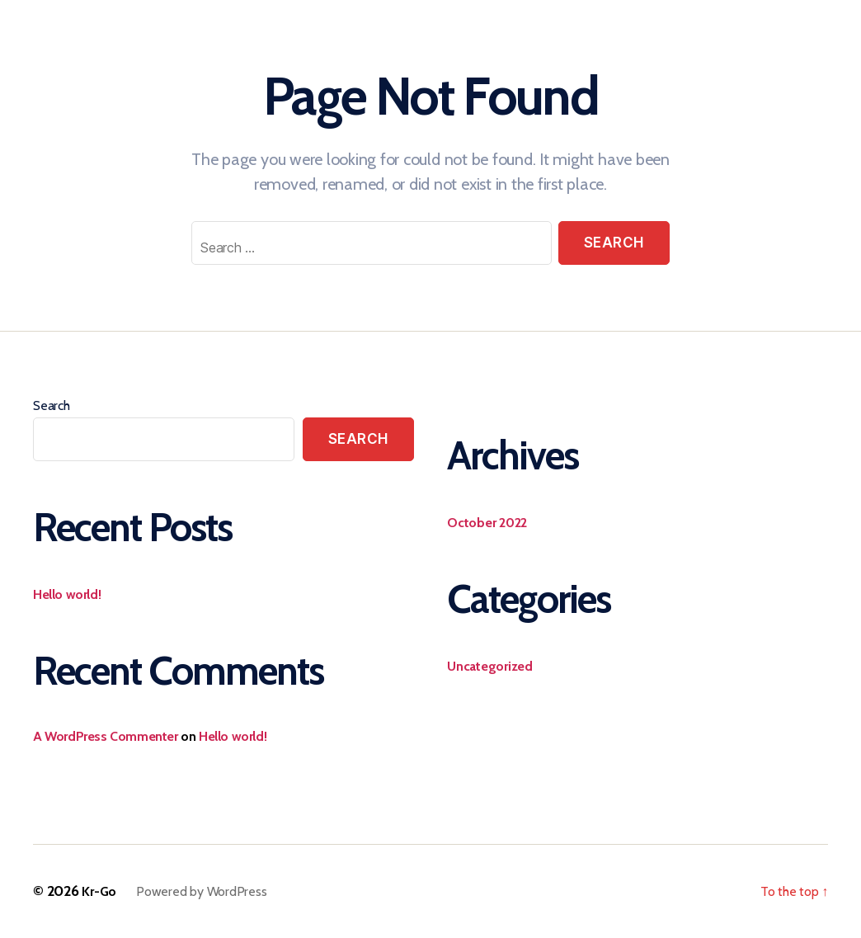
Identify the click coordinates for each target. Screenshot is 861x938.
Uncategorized (490, 666)
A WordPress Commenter (105, 736)
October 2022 (487, 522)
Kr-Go (99, 891)
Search (51, 405)
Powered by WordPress (201, 891)
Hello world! (67, 594)
